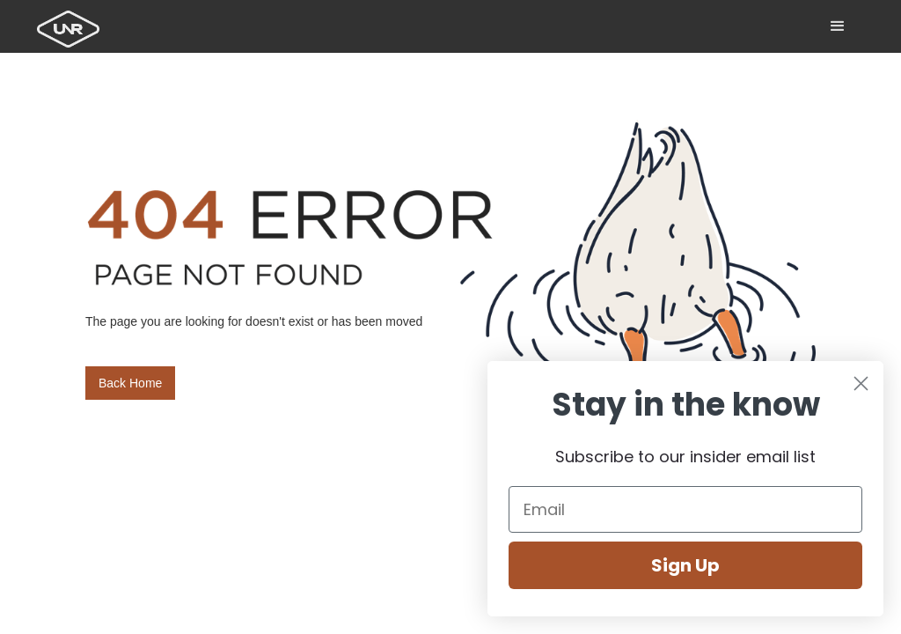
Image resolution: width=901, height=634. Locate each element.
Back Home (130, 383)
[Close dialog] (861, 383)
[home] (71, 24)
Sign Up (685, 565)
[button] (837, 26)
